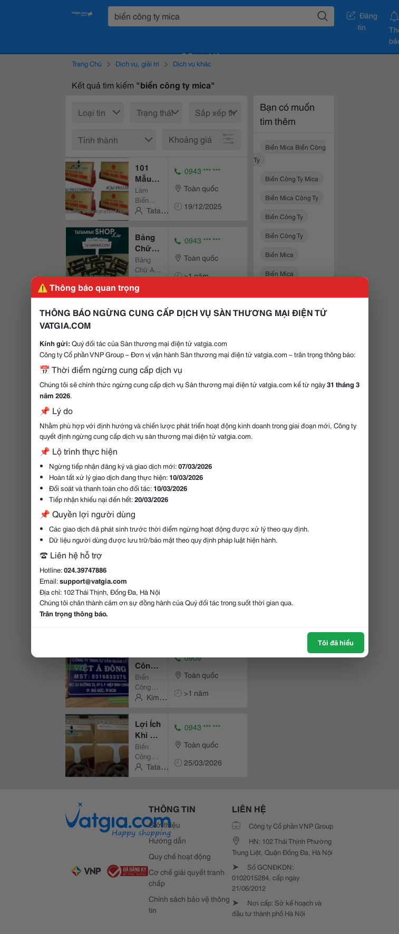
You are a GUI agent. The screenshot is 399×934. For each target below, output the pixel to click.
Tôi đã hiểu (336, 642)
